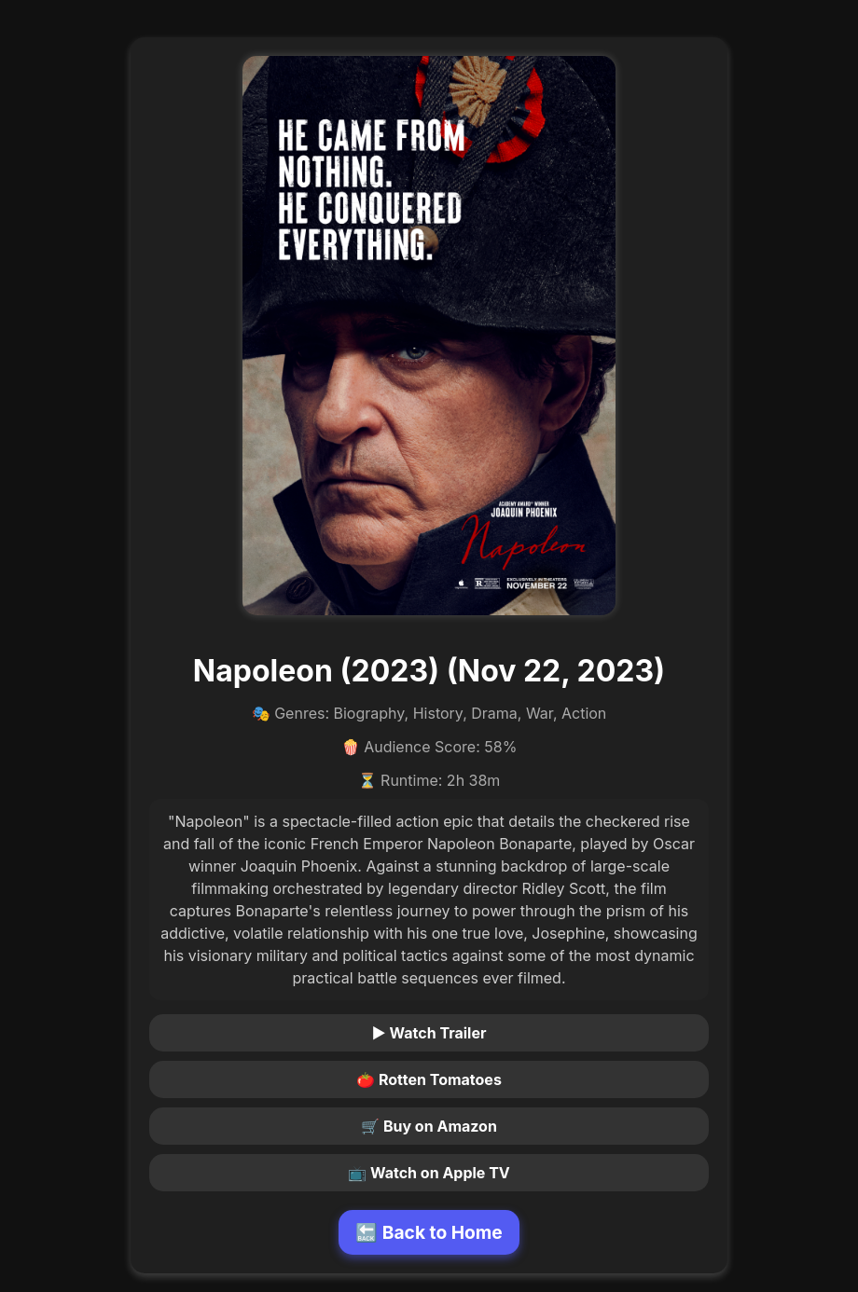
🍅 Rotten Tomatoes (429, 1079)
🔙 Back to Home (429, 1232)
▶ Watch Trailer (429, 1033)
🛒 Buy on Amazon (429, 1126)
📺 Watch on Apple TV (429, 1172)
